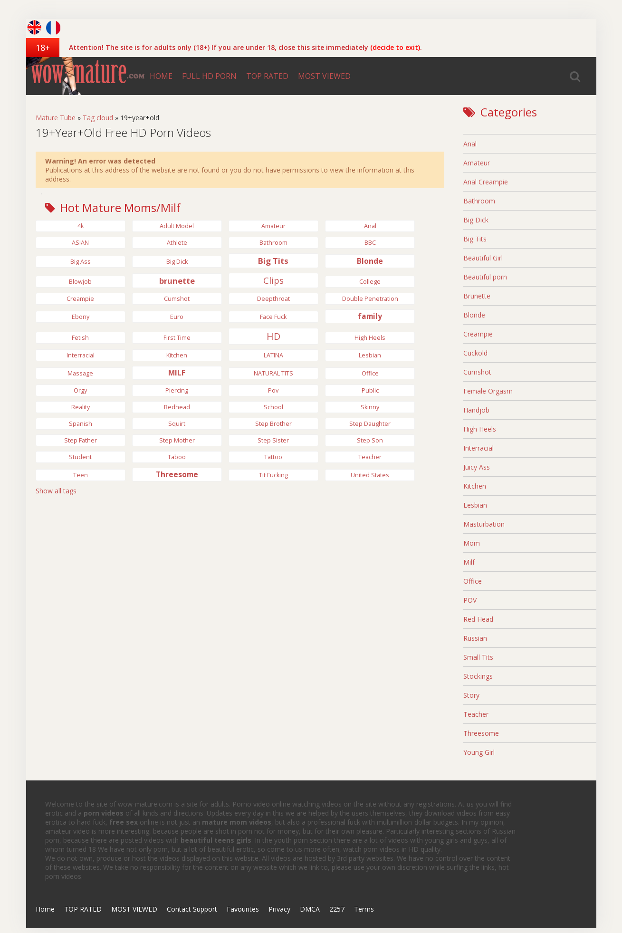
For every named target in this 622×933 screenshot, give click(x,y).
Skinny (370, 407)
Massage (80, 373)
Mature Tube (56, 117)
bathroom (273, 243)
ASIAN (80, 243)
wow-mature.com (85, 76)
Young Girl (479, 752)
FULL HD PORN (209, 76)
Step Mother (177, 440)
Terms (364, 909)
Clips (273, 280)
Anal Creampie (485, 181)
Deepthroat (273, 299)
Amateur (273, 226)
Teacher (370, 457)
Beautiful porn (485, 276)
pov (273, 390)
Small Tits (478, 657)
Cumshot (177, 299)
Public (370, 390)
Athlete (177, 243)
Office (370, 373)
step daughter (370, 424)
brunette (177, 280)
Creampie (80, 299)
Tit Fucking (273, 475)
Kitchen (176, 355)
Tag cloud (98, 117)
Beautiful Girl (483, 257)
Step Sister (273, 440)
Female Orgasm (488, 390)
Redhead (177, 407)
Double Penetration (370, 299)
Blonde (370, 261)
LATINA (273, 355)
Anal (470, 143)
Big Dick (475, 219)
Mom (471, 543)
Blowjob (80, 282)
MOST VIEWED (324, 76)
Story (471, 695)
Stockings (478, 676)
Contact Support (192, 909)
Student (80, 457)
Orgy (80, 390)
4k (80, 226)
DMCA (310, 909)
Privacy (279, 909)
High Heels (479, 428)
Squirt (176, 424)
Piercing (176, 390)
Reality (80, 407)
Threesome (177, 475)
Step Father (80, 440)
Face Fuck (273, 317)
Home (45, 909)
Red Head (478, 619)
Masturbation (484, 524)
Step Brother (273, 424)
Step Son (370, 440)
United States (370, 475)
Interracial (81, 355)
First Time (177, 338)
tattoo (273, 457)
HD (273, 336)
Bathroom (479, 200)
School (273, 407)
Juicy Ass (476, 466)
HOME (161, 76)
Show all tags (56, 490)
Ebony (80, 317)
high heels (369, 338)
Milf (469, 562)
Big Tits (273, 260)
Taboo (177, 457)
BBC (370, 243)
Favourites (243, 909)
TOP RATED (267, 76)
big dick (177, 262)
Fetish (80, 338)
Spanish (80, 424)
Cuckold (475, 352)
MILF (176, 373)
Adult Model (177, 226)
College (370, 282)
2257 (336, 909)
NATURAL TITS (273, 373)
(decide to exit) (395, 47)
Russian (475, 638)
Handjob (476, 409)
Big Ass (80, 262)
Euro (176, 317)
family (370, 316)
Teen (80, 475)
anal (370, 226)
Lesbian (370, 355)
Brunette (476, 295)
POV (470, 600)
